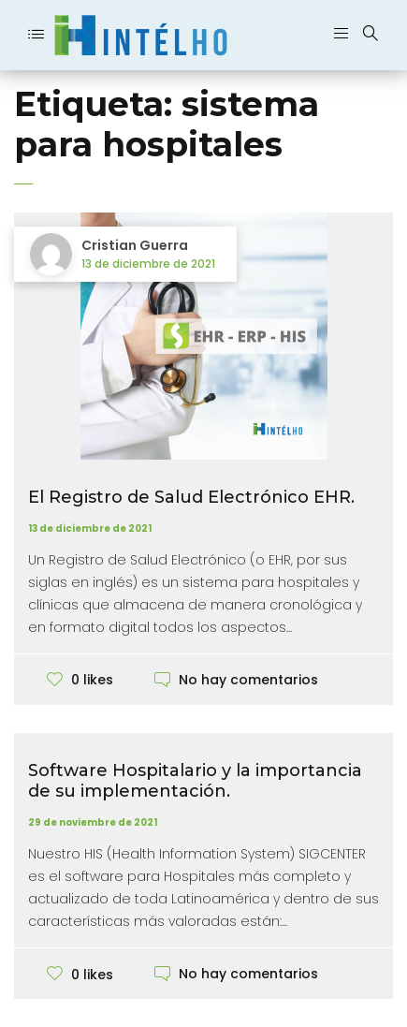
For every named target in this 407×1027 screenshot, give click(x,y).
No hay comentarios (248, 679)
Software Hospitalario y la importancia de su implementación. (195, 780)
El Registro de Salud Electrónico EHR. (191, 497)
